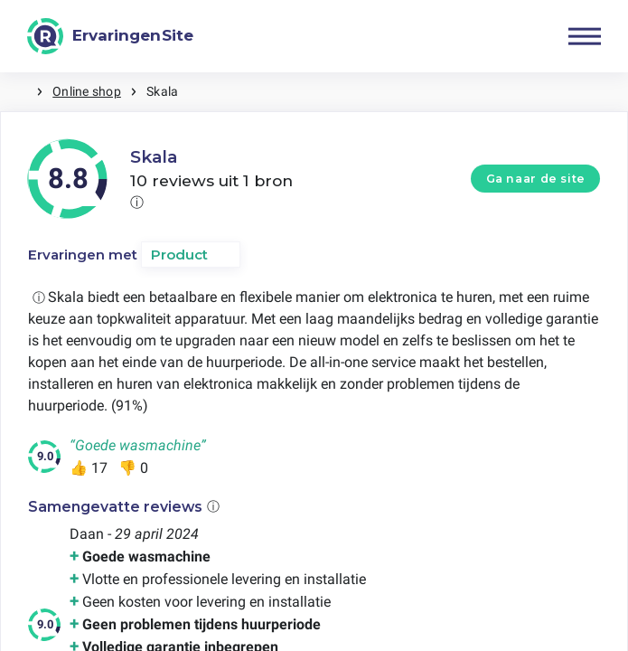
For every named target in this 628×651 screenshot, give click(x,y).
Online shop (86, 91)
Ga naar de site (536, 178)
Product (179, 254)
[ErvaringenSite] (110, 36)
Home (18, 91)
